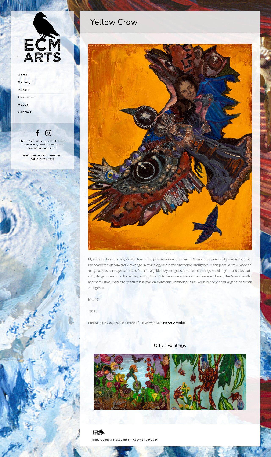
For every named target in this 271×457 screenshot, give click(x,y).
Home (23, 75)
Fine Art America (173, 322)
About (23, 105)
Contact (25, 112)
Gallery (24, 82)
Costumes (26, 97)
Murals (24, 90)
